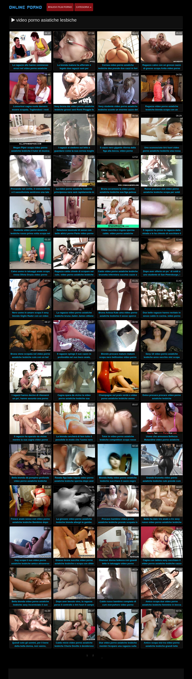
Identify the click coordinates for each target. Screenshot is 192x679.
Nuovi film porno (60, 7)
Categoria (84, 7)
